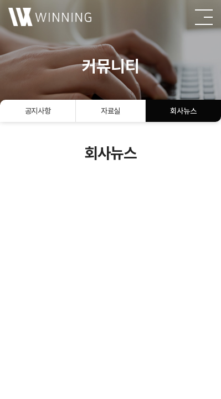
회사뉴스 (183, 110)
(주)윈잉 (49, 16)
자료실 (110, 110)
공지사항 (38, 110)
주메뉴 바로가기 (0, 0)
